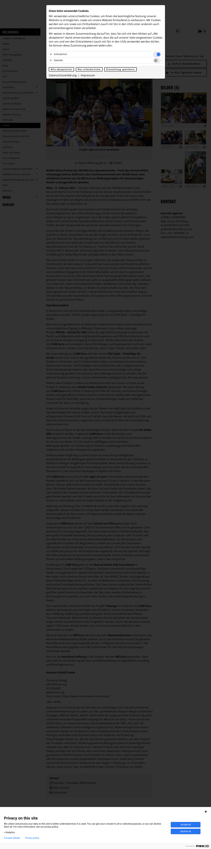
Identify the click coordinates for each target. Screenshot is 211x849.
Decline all (185, 831)
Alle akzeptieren (61, 69)
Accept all (186, 824)
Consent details (12, 838)
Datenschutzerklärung (63, 75)
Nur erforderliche (89, 69)
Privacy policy (32, 838)
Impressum (88, 75)
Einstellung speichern (120, 69)
